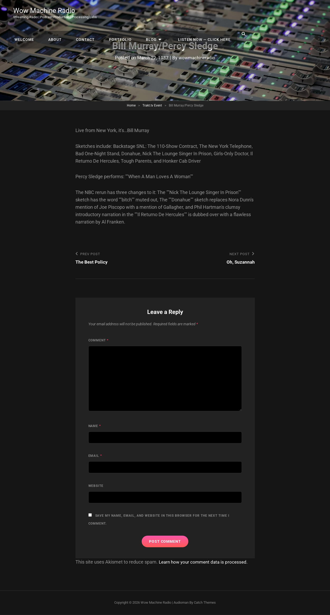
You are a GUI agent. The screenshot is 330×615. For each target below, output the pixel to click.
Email (95, 456)
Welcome (113, 13)
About (141, 13)
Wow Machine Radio (46, 11)
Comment (98, 341)
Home (131, 105)
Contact (168, 13)
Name (94, 426)
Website (96, 486)
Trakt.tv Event (152, 105)
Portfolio (201, 13)
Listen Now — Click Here (277, 13)
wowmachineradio (197, 57)
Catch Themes (205, 603)
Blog (229, 13)
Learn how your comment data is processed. (205, 562)
